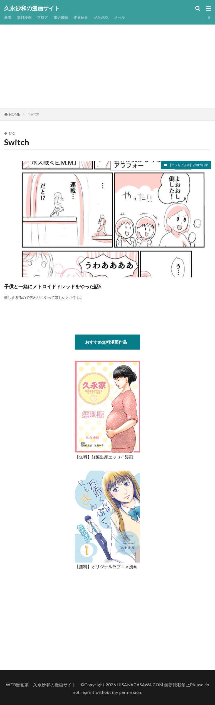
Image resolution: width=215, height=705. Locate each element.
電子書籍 (66, 17)
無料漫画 (26, 17)
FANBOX (111, 17)
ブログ (46, 17)
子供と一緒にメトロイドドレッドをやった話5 (80, 285)
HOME (14, 114)
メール (132, 17)
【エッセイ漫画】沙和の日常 (181, 165)
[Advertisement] (107, 66)
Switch (33, 114)
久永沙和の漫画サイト (32, 8)
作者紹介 (89, 17)
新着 (8, 17)
